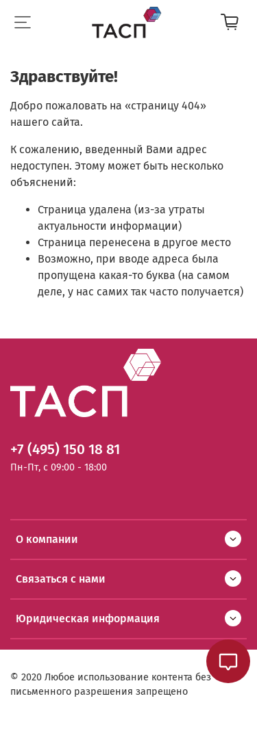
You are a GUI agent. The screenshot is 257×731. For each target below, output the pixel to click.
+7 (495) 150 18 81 (65, 449)
